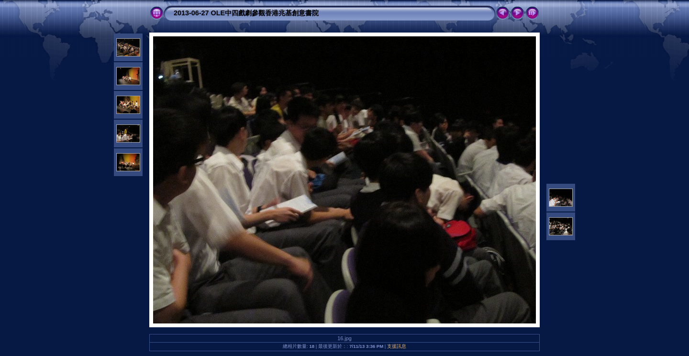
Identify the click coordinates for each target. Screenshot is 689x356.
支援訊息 (396, 346)
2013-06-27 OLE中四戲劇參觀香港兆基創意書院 (246, 13)
